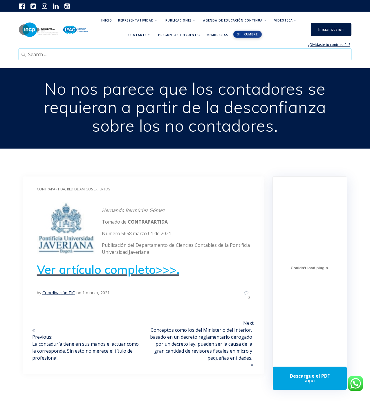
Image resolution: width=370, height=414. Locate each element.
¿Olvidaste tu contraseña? (329, 44)
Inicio (106, 20)
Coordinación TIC (58, 292)
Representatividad (136, 20)
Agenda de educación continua (233, 20)
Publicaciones (178, 20)
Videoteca (283, 20)
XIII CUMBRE (247, 34)
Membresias (217, 35)
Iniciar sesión (331, 29)
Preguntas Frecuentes (179, 35)
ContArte (137, 35)
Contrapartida (51, 189)
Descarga (310, 378)
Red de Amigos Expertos (88, 189)
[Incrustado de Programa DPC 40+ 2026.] (310, 268)
